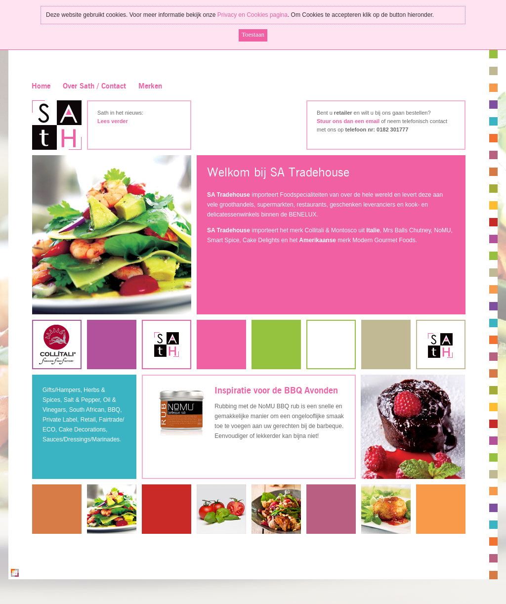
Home (41, 86)
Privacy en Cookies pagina (252, 14)
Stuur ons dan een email (348, 121)
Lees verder (112, 121)
